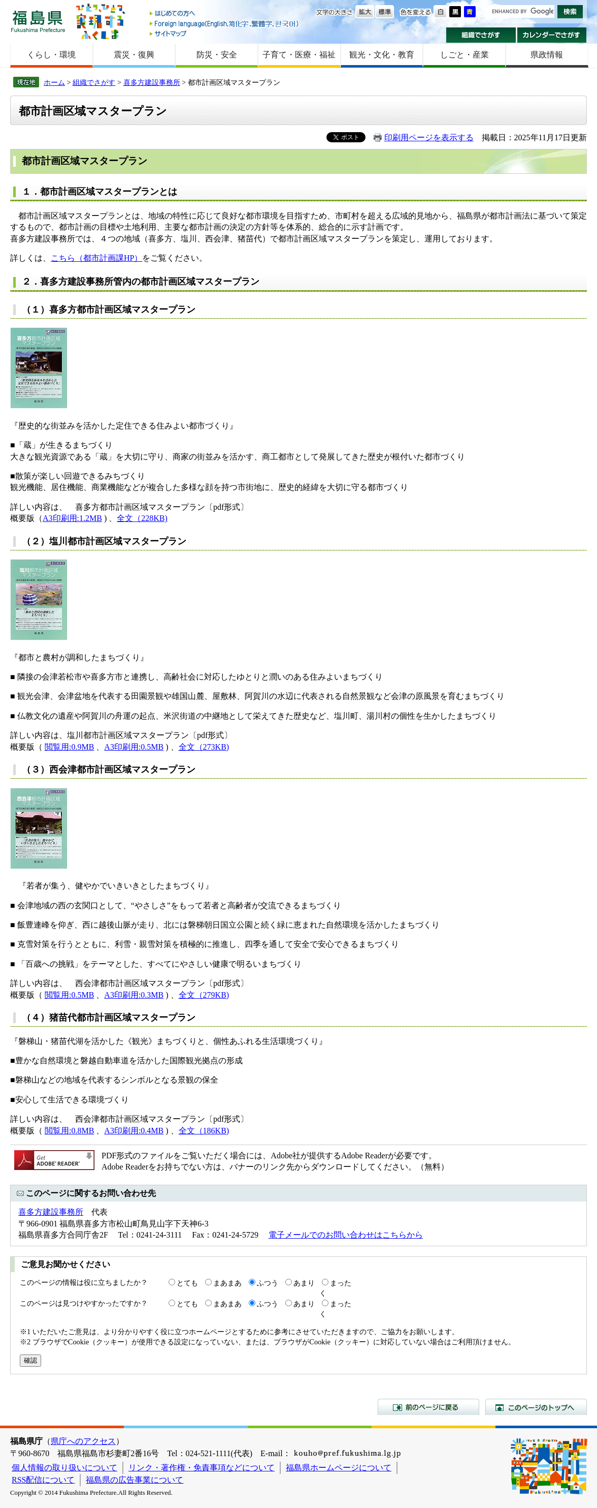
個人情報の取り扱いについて (64, 1467)
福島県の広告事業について (134, 1479)
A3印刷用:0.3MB (133, 995)
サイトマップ (225, 33)
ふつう (267, 1283)
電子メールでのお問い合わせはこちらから (346, 1234)
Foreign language (225, 23)
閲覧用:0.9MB (69, 747)
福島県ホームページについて (338, 1467)
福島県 (38, 21)
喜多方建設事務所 (151, 82)
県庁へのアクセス (83, 1441)
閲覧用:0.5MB (69, 995)
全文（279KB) (204, 995)
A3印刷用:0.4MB (133, 1130)
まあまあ (227, 1283)
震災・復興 (134, 54)
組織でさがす (481, 35)
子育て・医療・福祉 (299, 54)
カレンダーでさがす (552, 35)
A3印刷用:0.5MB (133, 747)
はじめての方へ (225, 14)
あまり (304, 1283)
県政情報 (546, 54)
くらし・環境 (51, 54)
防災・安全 (216, 54)
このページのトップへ (536, 1407)
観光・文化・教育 (381, 54)
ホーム (54, 82)
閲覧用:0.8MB (69, 1130)
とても (187, 1283)
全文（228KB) (142, 518)
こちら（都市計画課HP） (96, 258)
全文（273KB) (204, 747)
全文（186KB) (204, 1130)
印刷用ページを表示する (429, 137)
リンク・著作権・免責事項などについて (201, 1467)
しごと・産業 (464, 54)
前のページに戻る (428, 1407)
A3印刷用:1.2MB (72, 518)
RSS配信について (43, 1479)
